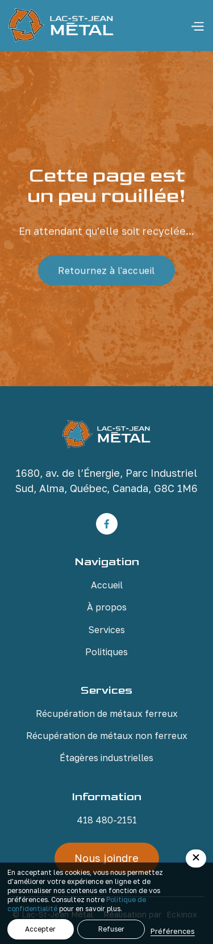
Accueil (107, 585)
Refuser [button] (111, 929)
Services (106, 629)
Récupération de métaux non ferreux (106, 735)
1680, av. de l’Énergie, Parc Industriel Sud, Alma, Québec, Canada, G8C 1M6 (106, 480)
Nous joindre (106, 858)
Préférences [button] (173, 931)
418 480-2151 (107, 820)
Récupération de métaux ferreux (107, 713)
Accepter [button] (40, 929)
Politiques (106, 651)
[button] (197, 25)
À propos (107, 607)
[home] (61, 25)
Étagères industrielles (106, 757)
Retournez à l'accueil (106, 271)
